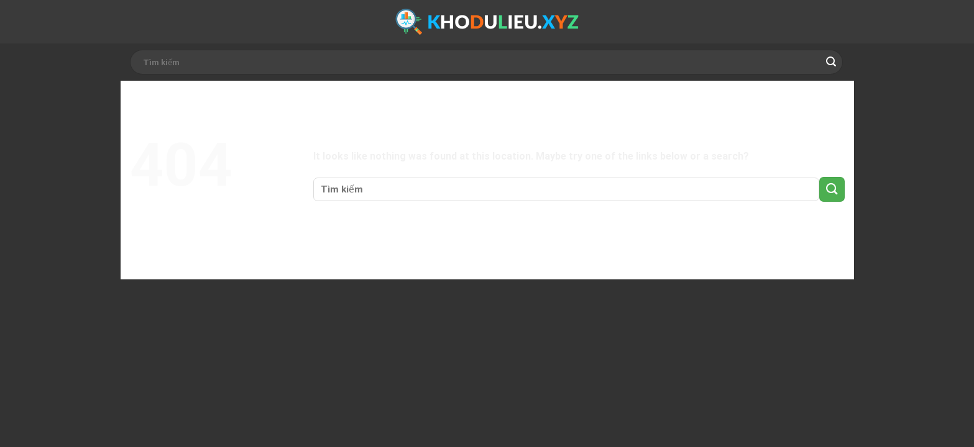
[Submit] (831, 62)
